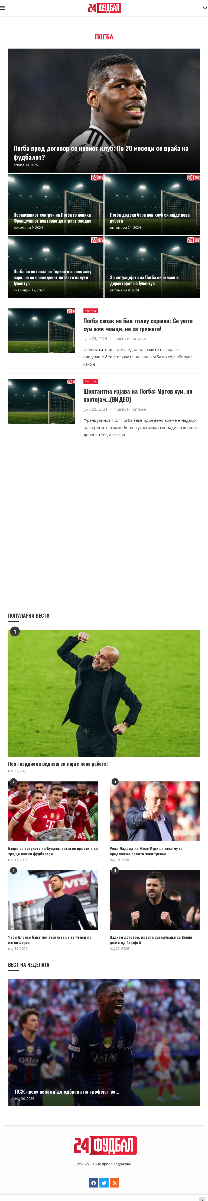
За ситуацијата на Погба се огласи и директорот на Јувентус (144, 280)
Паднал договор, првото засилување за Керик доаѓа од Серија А (151, 939)
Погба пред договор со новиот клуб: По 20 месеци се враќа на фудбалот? (101, 152)
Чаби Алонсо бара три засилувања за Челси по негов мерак (49, 939)
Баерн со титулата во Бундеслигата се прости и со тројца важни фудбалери (52, 851)
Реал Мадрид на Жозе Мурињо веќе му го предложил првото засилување (146, 851)
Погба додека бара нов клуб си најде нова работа (150, 218)
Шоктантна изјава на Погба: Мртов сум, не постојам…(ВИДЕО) (137, 395)
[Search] (205, 8)
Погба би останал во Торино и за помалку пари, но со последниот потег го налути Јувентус (52, 277)
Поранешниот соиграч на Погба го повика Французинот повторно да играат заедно (52, 218)
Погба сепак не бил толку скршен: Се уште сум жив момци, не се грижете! (138, 324)
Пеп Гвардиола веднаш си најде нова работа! (58, 763)
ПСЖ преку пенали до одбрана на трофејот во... (67, 1091)
